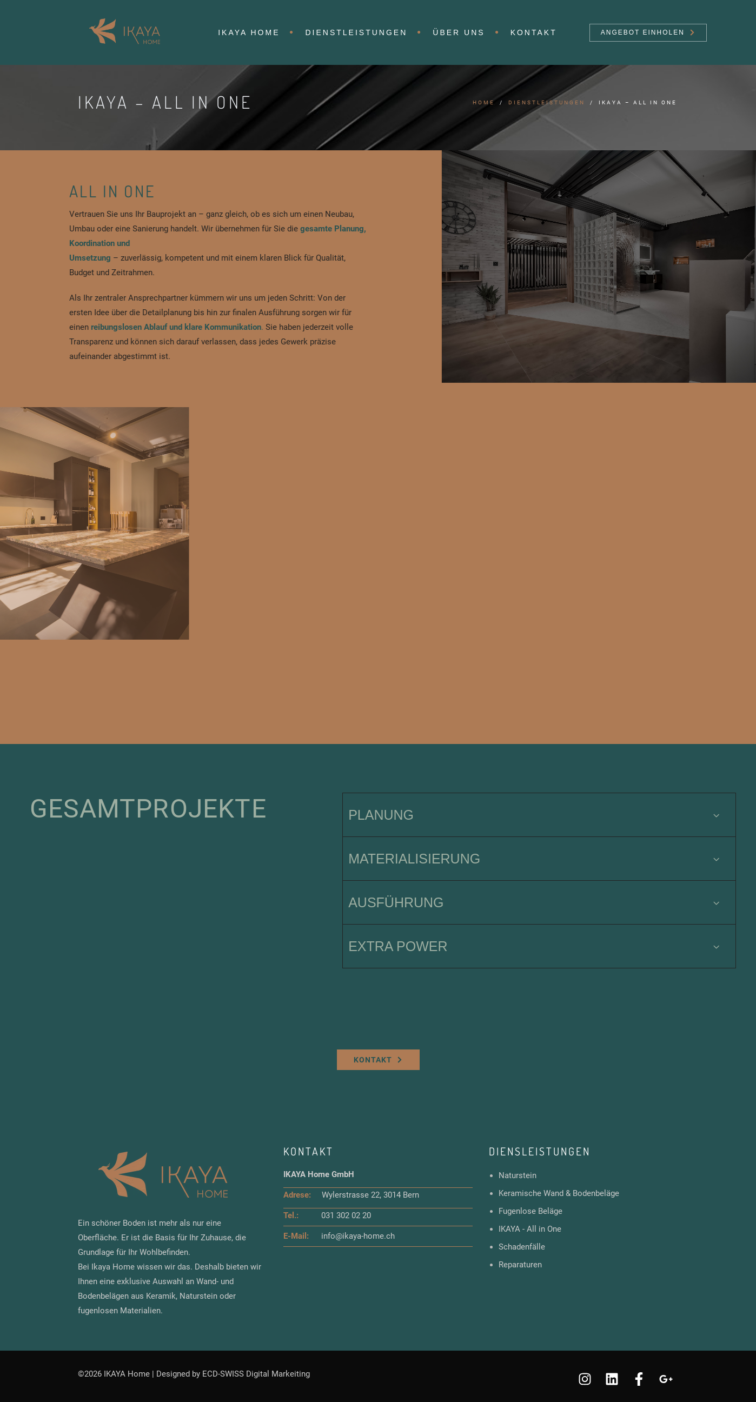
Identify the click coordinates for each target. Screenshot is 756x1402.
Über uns (459, 32)
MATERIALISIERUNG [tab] (535, 858)
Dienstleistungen (356, 32)
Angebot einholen (647, 32)
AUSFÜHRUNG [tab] (535, 902)
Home (484, 102)
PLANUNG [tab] (535, 814)
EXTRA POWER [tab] (535, 946)
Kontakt (533, 32)
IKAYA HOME (249, 32)
